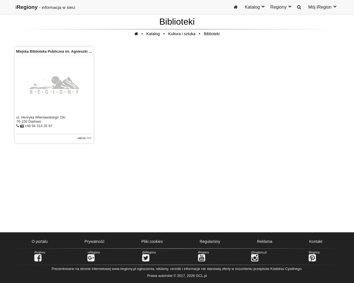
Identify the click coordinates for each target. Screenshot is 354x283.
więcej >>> (84, 138)
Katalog (255, 9)
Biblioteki (212, 34)
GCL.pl (201, 276)
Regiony (281, 9)
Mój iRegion (322, 9)
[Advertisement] (177, 188)
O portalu (40, 241)
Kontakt (315, 241)
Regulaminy (210, 241)
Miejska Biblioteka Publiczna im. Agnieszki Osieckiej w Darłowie (70, 51)
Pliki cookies (152, 241)
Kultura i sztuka (181, 34)
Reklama (264, 241)
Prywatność (94, 241)
